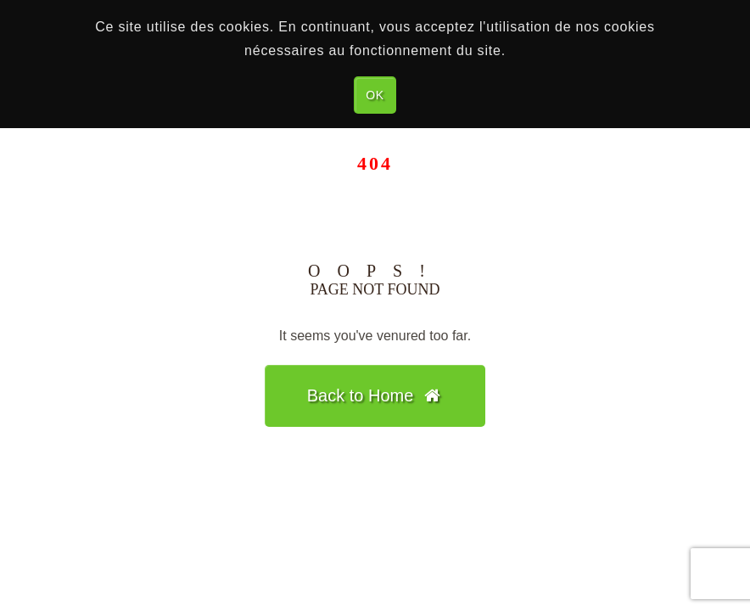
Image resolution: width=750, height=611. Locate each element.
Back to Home (375, 395)
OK (375, 95)
